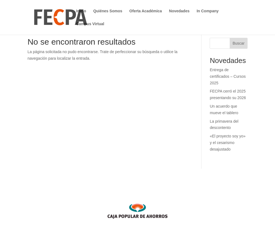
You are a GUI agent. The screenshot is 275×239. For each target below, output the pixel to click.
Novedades (179, 11)
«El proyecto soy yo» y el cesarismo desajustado (227, 142)
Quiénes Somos (107, 11)
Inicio (81, 11)
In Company (207, 11)
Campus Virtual (90, 24)
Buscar (238, 43)
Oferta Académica (145, 11)
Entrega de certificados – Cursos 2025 (228, 76)
